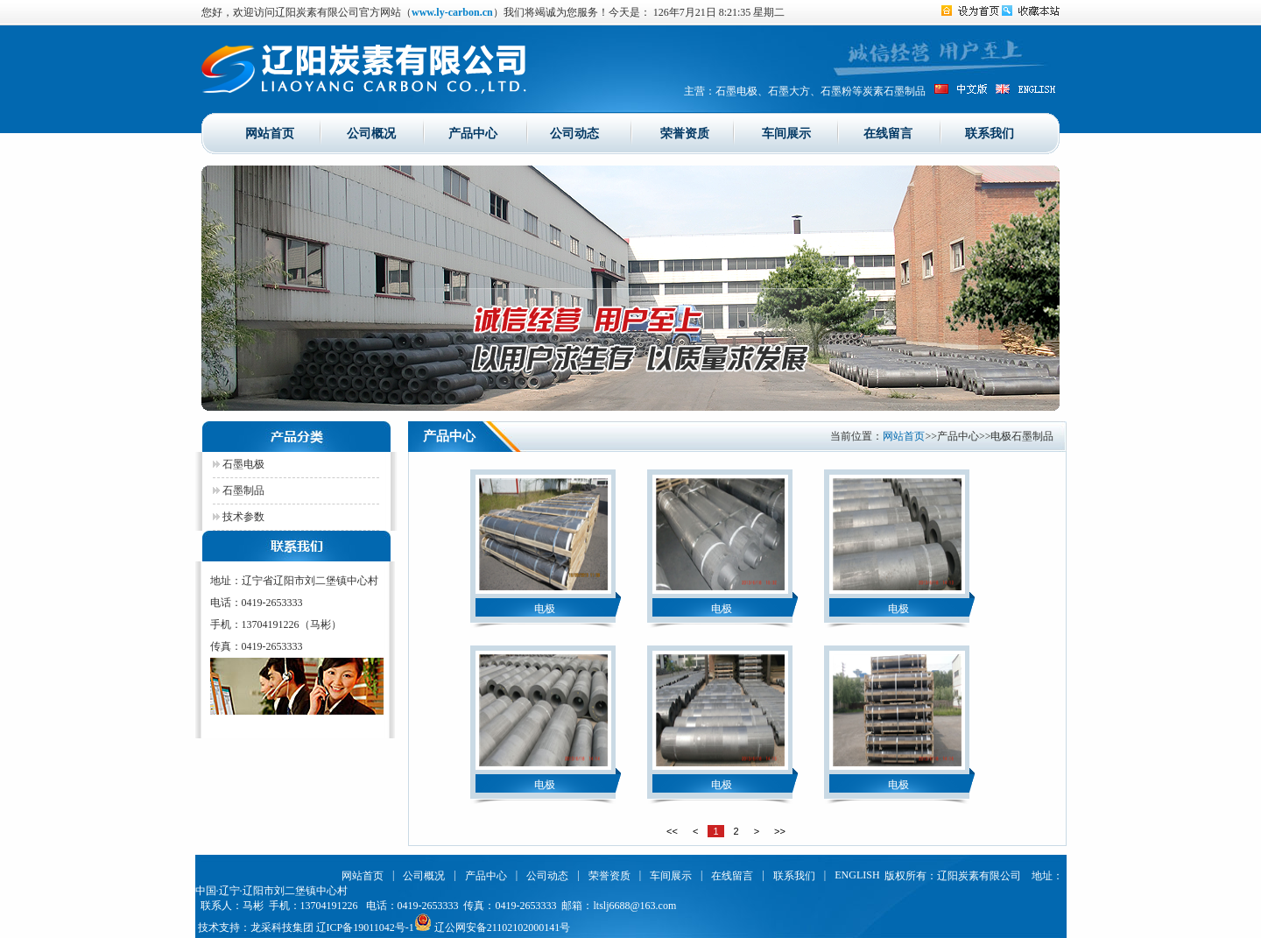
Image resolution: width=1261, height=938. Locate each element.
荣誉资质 (684, 132)
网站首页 (269, 132)
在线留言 (887, 132)
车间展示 (786, 132)
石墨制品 (238, 490)
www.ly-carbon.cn (452, 12)
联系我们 (989, 132)
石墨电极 (238, 464)
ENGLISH (857, 875)
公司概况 (371, 132)
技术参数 (238, 517)
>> (779, 831)
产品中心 (472, 132)
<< (672, 831)
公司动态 (574, 132)
